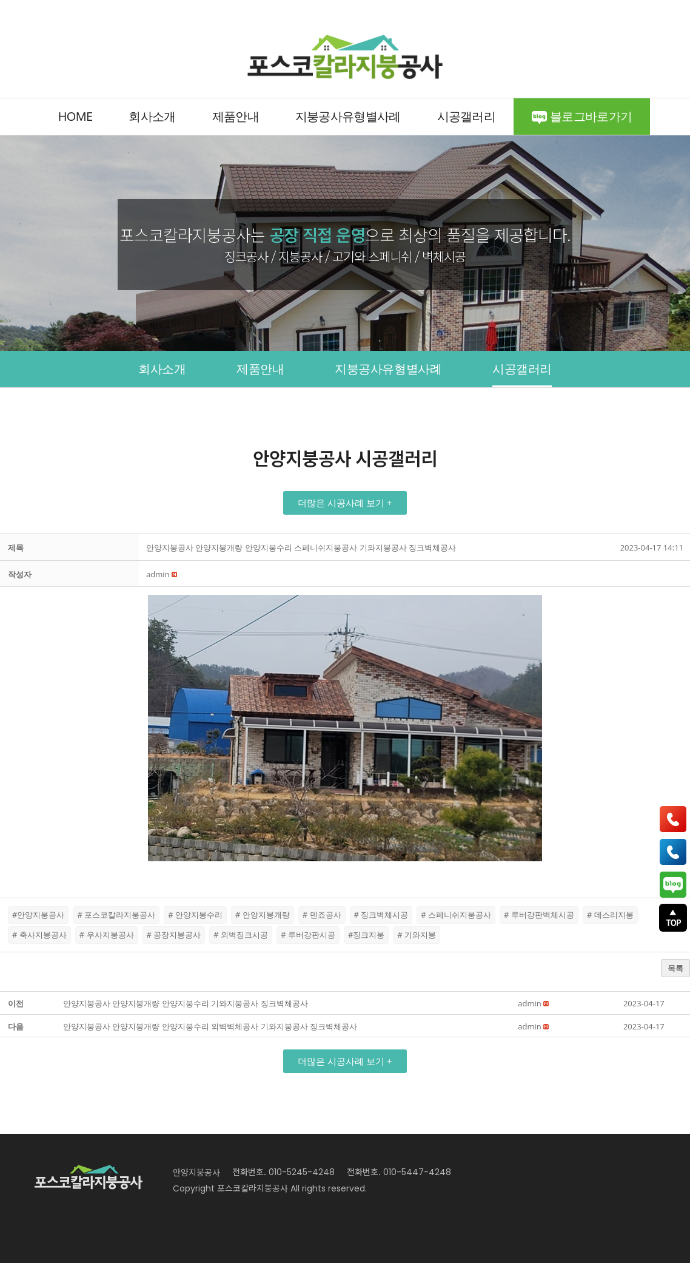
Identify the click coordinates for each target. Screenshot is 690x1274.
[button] (344, 514)
